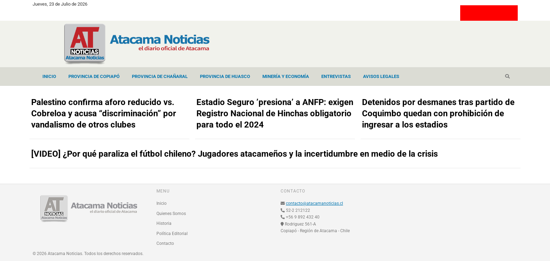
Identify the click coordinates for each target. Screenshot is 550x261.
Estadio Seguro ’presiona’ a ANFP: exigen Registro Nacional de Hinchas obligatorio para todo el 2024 (274, 113)
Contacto (165, 243)
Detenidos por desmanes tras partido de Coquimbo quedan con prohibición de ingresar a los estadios (438, 113)
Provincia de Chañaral (160, 76)
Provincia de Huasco (225, 76)
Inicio (49, 76)
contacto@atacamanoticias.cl (314, 203)
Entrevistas (336, 76)
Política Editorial (172, 233)
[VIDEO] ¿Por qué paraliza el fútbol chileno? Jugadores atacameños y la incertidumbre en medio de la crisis (234, 154)
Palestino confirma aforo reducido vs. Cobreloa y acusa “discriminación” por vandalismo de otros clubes (103, 113)
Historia (164, 223)
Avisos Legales (381, 76)
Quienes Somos (171, 213)
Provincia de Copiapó (94, 76)
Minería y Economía (285, 76)
